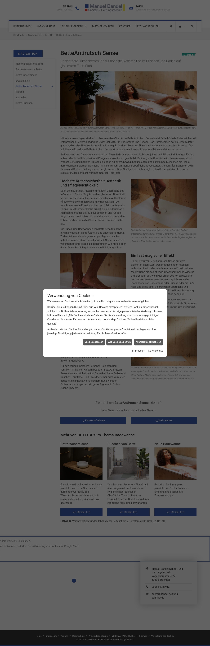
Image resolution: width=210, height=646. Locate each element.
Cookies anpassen (94, 327)
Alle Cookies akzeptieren (148, 327)
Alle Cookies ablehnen (119, 327)
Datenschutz (155, 336)
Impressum (138, 336)
